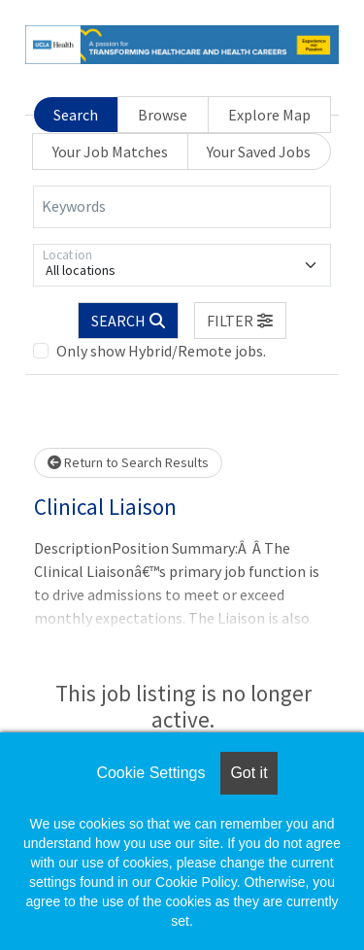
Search (75, 114)
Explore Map (269, 114)
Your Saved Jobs (259, 151)
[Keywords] (182, 207)
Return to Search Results (128, 462)
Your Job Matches (110, 151)
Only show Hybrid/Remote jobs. (161, 350)
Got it (248, 772)
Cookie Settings (150, 772)
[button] (240, 320)
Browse (162, 114)
